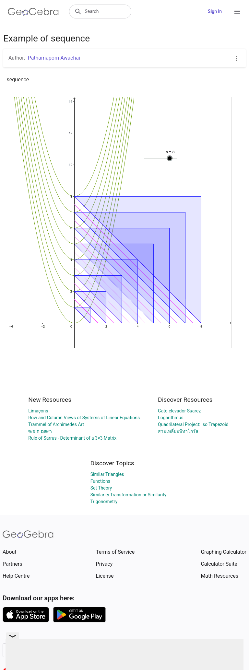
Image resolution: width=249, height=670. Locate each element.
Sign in (215, 11)
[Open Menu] (237, 12)
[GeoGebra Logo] (33, 12)
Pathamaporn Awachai (54, 58)
